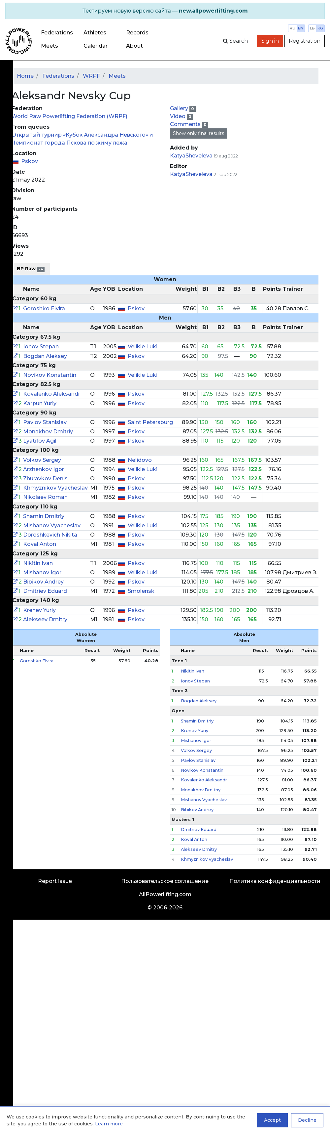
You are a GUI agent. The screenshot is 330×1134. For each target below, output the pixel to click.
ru (292, 28)
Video (178, 116)
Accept (272, 1120)
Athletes (94, 32)
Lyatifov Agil (39, 441)
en (300, 28)
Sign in (270, 41)
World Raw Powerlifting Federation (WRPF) (69, 116)
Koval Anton (39, 544)
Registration (304, 41)
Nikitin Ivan (38, 563)
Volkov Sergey (42, 460)
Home (25, 76)
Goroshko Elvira (44, 308)
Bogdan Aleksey (45, 356)
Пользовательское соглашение (165, 881)
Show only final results (198, 133)
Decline (307, 1120)
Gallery (179, 108)
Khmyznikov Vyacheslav (55, 488)
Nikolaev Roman (45, 497)
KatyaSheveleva (191, 156)
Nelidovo (140, 460)
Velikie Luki (142, 346)
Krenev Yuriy (39, 610)
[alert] (165, 11)
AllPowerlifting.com (165, 894)
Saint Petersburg (150, 422)
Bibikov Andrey (43, 582)
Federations (57, 32)
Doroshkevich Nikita (50, 535)
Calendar (95, 46)
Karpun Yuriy (39, 403)
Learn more (109, 1124)
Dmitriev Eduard (45, 591)
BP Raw (31, 269)
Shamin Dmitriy (43, 516)
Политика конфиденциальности (274, 881)
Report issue (55, 881)
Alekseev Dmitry (45, 619)
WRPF (91, 76)
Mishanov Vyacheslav (52, 525)
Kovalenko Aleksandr (51, 394)
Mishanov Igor (42, 572)
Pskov (29, 161)
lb (312, 28)
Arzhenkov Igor (43, 469)
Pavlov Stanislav (45, 422)
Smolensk (141, 591)
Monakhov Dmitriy (48, 431)
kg (320, 28)
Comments (186, 124)
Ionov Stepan (41, 346)
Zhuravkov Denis (45, 478)
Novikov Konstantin (49, 375)
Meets (49, 46)
